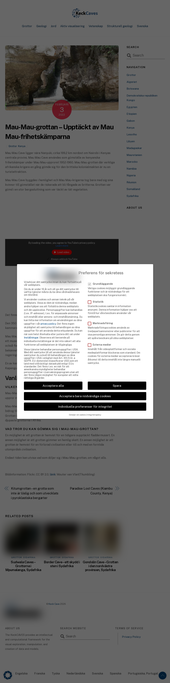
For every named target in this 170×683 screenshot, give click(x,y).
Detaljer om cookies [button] (77, 407)
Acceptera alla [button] (53, 377)
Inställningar (31, 329)
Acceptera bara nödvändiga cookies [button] (85, 388)
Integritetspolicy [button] (94, 407)
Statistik (98, 293)
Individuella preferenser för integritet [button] (85, 398)
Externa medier (101, 336)
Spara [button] (117, 377)
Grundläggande (102, 275)
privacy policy (48, 315)
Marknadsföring (102, 315)
